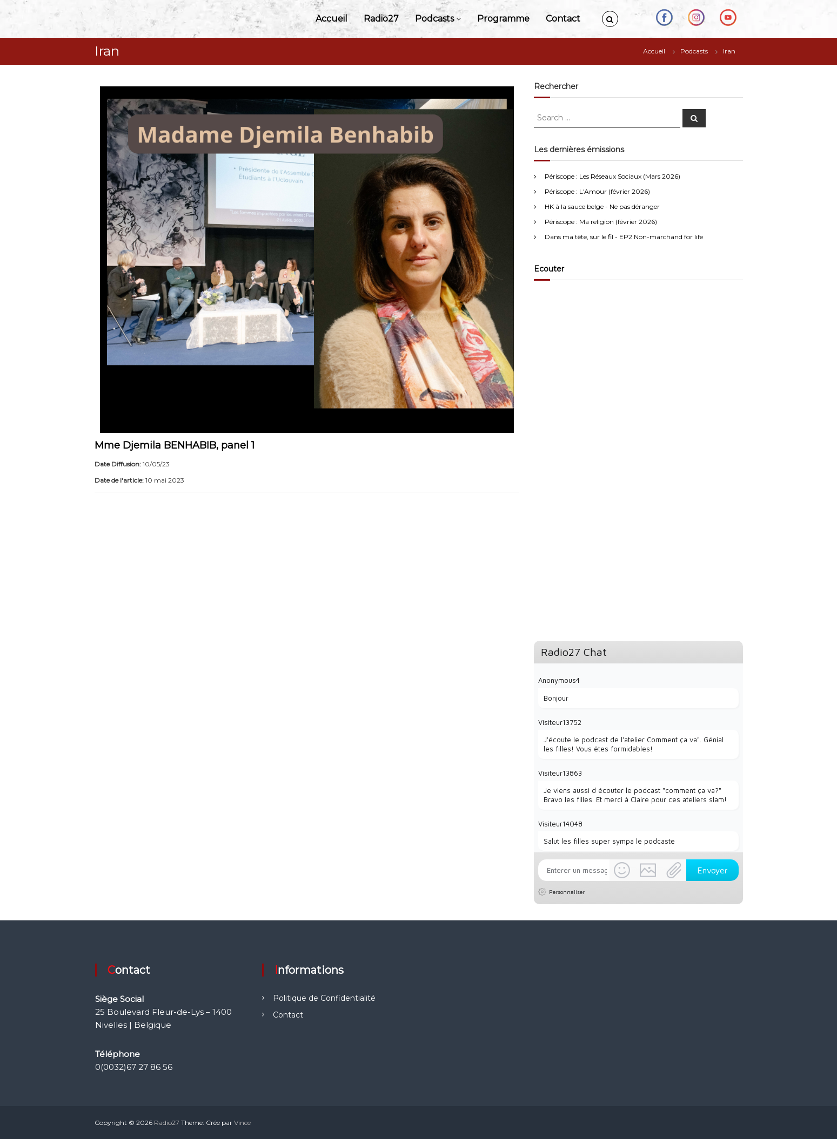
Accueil (331, 18)
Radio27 (381, 18)
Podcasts (434, 18)
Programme (503, 18)
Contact (563, 18)
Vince (242, 1122)
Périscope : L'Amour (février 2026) (597, 191)
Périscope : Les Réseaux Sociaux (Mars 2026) (612, 176)
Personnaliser (567, 892)
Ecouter (549, 269)
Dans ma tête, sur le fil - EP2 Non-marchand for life (624, 237)
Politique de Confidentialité (324, 998)
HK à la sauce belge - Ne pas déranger (602, 206)
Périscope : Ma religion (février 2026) (601, 222)
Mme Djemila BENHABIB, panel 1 (175, 445)
